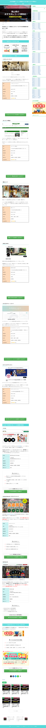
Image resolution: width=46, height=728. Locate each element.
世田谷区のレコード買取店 (36, 40)
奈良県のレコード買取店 (35, 73)
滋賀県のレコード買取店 (35, 67)
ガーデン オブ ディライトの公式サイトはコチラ (15, 416)
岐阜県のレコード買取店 (35, 60)
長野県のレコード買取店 (35, 59)
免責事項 (36, 722)
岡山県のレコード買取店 (35, 80)
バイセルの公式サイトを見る (15, 488)
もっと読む (16, 707)
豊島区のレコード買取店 (35, 37)
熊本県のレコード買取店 (35, 93)
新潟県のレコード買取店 (35, 53)
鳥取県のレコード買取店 (35, 78)
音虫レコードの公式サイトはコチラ (15, 236)
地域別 (23, 3)
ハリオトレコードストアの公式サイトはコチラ (15, 114)
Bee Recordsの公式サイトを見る (15, 614)
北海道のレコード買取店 (35, 12)
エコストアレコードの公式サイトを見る (15, 554)
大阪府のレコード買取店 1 (36, 69)
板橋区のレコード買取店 (35, 47)
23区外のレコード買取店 (35, 49)
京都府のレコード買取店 (35, 68)
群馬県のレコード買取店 (35, 25)
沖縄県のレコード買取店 (35, 97)
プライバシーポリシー (30, 722)
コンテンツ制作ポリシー (24, 722)
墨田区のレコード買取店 (35, 41)
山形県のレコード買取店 (35, 18)
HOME (15, 3)
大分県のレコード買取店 (35, 94)
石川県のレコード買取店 (35, 55)
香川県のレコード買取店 (35, 83)
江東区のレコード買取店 (35, 46)
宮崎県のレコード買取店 (35, 95)
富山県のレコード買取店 (35, 54)
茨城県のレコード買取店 (35, 23)
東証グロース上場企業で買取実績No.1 (7, 47)
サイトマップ (30, 3)
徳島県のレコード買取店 (35, 82)
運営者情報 (18, 722)
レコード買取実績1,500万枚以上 (15, 46)
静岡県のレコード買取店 (35, 61)
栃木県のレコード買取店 (35, 24)
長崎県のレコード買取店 (35, 92)
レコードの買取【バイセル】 (8, 657)
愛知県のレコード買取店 (35, 62)
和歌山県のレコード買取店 (36, 74)
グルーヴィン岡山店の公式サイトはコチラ (15, 175)
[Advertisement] (39, 122)
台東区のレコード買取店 (35, 39)
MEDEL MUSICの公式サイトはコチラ (15, 296)
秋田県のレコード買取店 (35, 17)
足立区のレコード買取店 (35, 48)
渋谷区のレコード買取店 (35, 45)
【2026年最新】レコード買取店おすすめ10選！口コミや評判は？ (23, 1)
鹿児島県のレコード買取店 (36, 96)
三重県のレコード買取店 (35, 66)
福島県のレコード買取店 (35, 19)
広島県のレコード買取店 (35, 81)
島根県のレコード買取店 (35, 79)
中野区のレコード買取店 (35, 36)
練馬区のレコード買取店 (35, 35)
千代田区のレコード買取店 (36, 38)
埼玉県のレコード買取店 (35, 26)
